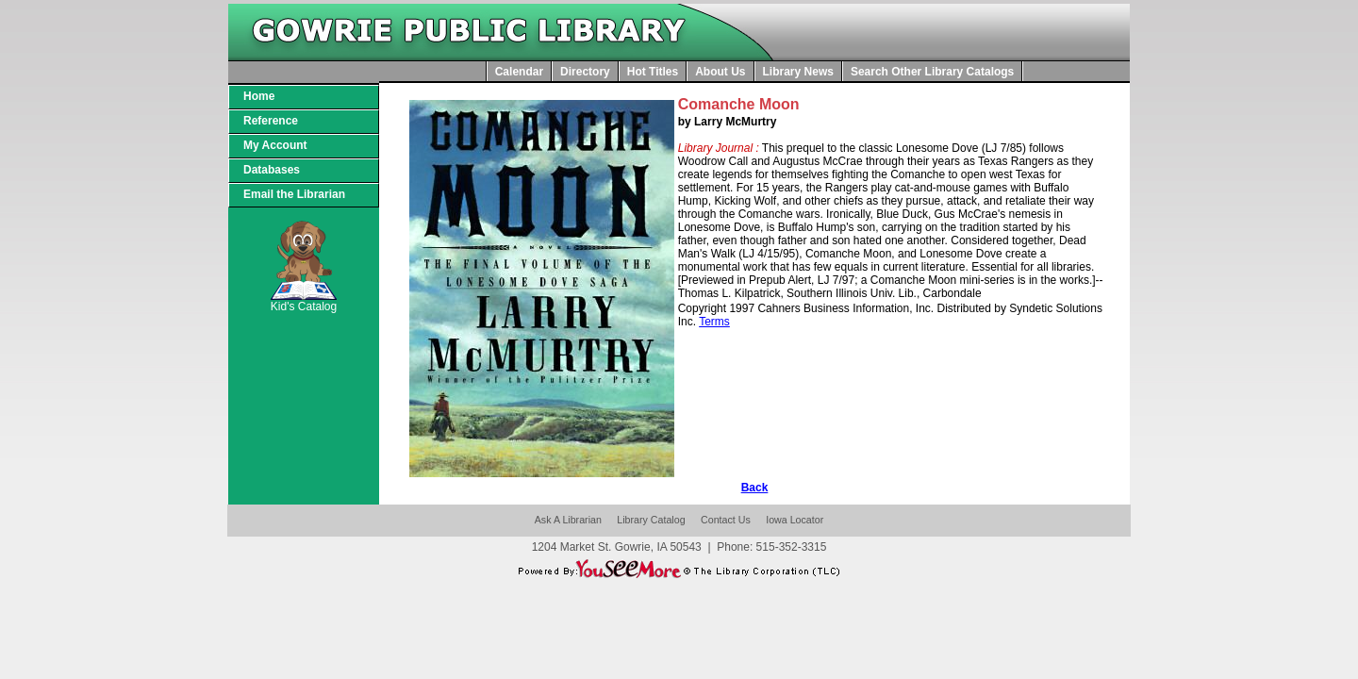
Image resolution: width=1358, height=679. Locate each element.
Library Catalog (651, 519)
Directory (585, 71)
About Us (720, 71)
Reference (270, 120)
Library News (798, 71)
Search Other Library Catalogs (932, 71)
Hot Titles (652, 71)
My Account (275, 145)
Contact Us (726, 519)
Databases (271, 169)
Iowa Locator (794, 519)
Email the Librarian (294, 194)
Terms (714, 321)
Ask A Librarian (568, 519)
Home (258, 96)
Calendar (519, 71)
